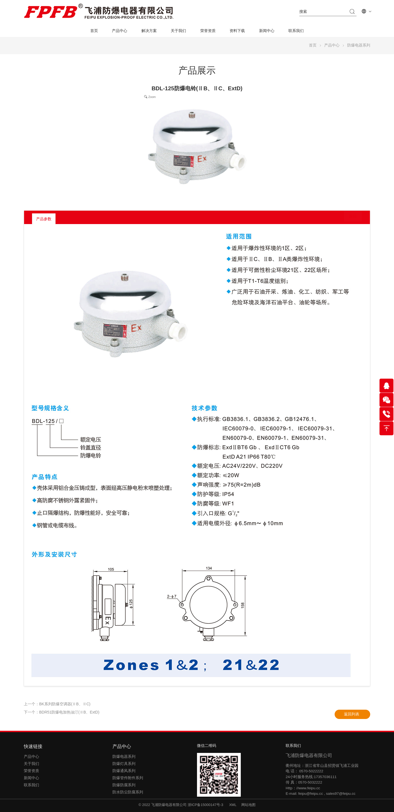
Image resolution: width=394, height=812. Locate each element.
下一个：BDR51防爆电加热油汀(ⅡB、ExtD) (61, 712)
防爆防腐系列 (123, 785)
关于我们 (178, 31)
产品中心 (119, 31)
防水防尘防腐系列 (127, 792)
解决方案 (149, 31)
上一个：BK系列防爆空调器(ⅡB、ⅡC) (57, 704)
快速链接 (33, 746)
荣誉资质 (208, 31)
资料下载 (237, 31)
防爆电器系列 (358, 45)
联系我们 (296, 31)
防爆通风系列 (123, 771)
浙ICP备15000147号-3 (206, 805)
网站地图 (248, 805)
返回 (349, 218)
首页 (94, 31)
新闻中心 (266, 31)
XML (232, 805)
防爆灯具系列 (123, 764)
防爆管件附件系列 (127, 778)
